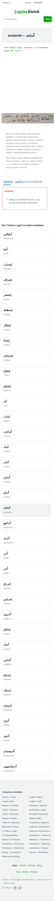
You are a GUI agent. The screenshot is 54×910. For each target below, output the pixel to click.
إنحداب (7, 264)
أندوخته (7, 705)
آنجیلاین (7, 234)
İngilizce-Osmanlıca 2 (40, 831)
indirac (6, 588)
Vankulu (32, 865)
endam (6, 497)
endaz (6, 466)
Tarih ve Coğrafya (11, 822)
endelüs (7, 664)
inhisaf (6, 360)
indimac (7, 679)
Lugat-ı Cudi (35, 801)
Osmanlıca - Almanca (39, 844)
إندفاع (6, 629)
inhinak (7, 390)
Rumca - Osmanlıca (38, 852)
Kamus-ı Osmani (10, 805)
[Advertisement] (26, 82)
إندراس (7, 599)
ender (6, 558)
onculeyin (8, 238)
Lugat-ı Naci (8, 801)
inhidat (6, 314)
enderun (7, 618)
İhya (18, 872)
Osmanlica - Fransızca (13, 844)
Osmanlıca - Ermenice (40, 835)
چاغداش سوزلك (9, 883)
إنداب (6, 416)
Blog (39, 865)
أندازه (6, 477)
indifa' (6, 634)
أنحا (5, 249)
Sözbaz (34, 872)
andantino (8, 527)
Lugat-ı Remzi (36, 797)
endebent (8, 542)
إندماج (6, 675)
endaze (7, 482)
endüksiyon (9, 771)
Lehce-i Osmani (10, 810)
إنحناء (6, 340)
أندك (6, 644)
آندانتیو (7, 523)
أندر (5, 553)
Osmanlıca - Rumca (38, 848)
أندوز (6, 736)
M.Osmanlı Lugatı (37, 810)
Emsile (25, 872)
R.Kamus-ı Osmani (38, 805)
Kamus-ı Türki (9, 797)
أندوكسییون (9, 766)
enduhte (7, 710)
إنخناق (6, 386)
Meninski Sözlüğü (11, 856)
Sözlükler (38, 2)
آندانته (6, 507)
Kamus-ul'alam (9, 818)
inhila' (6, 375)
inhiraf (6, 284)
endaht (6, 436)
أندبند (6, 538)
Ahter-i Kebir (35, 818)
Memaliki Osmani (10, 826)
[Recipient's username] (23, 19)
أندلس (7, 660)
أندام (6, 492)
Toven (28, 2)
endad (6, 451)
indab (6, 421)
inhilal (6, 330)
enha (6, 253)
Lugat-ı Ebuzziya (10, 814)
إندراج (6, 584)
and (5, 406)
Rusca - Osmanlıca (11, 852)
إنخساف (8, 355)
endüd (6, 725)
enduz (6, 740)
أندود (6, 720)
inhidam (7, 269)
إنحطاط (7, 310)
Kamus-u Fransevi (11, 839)
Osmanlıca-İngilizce (39, 822)
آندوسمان (9, 751)
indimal (7, 694)
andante (7, 512)
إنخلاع (6, 371)
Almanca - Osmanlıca (39, 839)
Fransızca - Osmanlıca (13, 848)
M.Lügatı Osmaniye (38, 814)
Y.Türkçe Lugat (9, 831)
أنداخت (7, 431)
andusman (8, 755)
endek (6, 649)
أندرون (7, 614)
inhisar (6, 299)
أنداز (6, 462)
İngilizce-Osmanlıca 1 (39, 826)
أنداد (6, 447)
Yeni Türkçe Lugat (13, 47)
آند (5, 401)
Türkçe (5, 2)
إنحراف (7, 279)
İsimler (23, 865)
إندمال (7, 690)
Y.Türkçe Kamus (10, 835)
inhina (6, 345)
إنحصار (7, 295)
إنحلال (6, 325)
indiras (6, 603)
